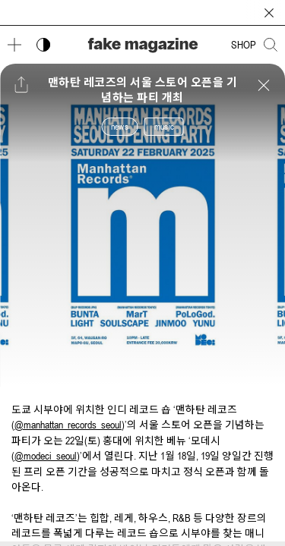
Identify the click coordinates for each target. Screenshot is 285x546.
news (119, 126)
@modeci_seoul (45, 456)
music (164, 126)
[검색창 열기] (270, 44)
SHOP (243, 45)
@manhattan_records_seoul (68, 425)
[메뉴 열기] (14, 44)
